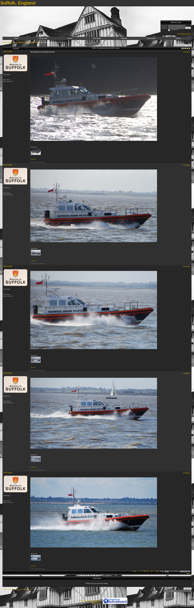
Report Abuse (96, 603)
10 (146, 571)
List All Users (43, 38)
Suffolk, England (8, 42)
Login (188, 28)
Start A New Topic (179, 45)
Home (16, 38)
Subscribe (187, 588)
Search (70, 38)
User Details (97, 38)
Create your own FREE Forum (90, 601)
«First (135, 571)
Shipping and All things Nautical (27, 42)
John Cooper (7, 51)
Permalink (186, 52)
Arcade (178, 38)
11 (148, 571)
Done (188, 573)
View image (33, 159)
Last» (157, 571)
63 (151, 571)
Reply (189, 45)
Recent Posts (150, 38)
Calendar (124, 38)
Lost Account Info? (184, 34)
